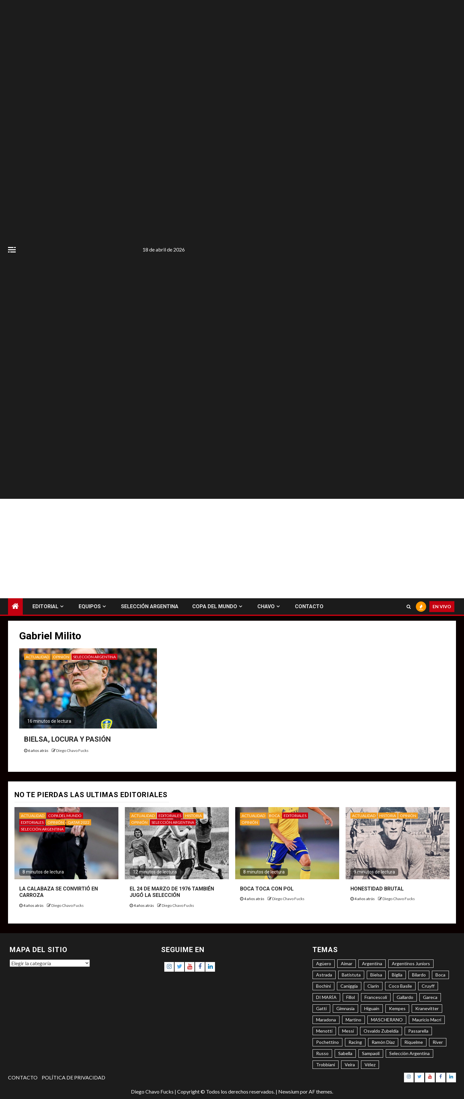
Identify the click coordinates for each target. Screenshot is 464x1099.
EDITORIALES (32, 822)
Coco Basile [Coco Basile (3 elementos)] (400, 986)
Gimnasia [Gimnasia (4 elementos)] (345, 1008)
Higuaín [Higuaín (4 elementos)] (371, 1008)
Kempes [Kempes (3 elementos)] (397, 1008)
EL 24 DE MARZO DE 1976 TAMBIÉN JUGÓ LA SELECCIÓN (172, 892)
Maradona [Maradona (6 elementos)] (326, 1019)
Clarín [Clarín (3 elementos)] (373, 986)
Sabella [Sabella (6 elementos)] (345, 1053)
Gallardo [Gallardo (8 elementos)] (405, 997)
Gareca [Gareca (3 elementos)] (430, 997)
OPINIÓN (61, 656)
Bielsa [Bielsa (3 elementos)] (376, 974)
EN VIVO (442, 606)
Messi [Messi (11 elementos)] (348, 1031)
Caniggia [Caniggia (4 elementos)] (349, 986)
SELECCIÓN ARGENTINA (149, 606)
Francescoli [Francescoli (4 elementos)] (376, 997)
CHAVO (266, 606)
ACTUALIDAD (37, 656)
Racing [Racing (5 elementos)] (355, 1042)
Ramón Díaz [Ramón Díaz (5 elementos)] (383, 1042)
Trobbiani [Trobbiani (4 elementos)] (325, 1064)
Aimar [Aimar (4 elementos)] (346, 963)
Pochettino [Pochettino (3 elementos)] (327, 1042)
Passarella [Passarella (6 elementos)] (418, 1031)
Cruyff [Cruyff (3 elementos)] (428, 986)
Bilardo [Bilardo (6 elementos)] (419, 974)
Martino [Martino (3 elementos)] (353, 1019)
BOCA (274, 815)
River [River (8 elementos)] (438, 1042)
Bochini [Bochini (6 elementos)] (323, 986)
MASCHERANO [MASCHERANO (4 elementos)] (387, 1019)
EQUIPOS (90, 606)
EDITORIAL (45, 606)
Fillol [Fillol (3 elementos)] (350, 997)
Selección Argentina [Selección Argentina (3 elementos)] (409, 1053)
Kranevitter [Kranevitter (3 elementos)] (427, 1008)
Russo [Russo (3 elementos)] (322, 1053)
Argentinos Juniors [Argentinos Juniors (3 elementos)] (411, 963)
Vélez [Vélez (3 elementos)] (370, 1064)
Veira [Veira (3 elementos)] (350, 1064)
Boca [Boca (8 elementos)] (440, 974)
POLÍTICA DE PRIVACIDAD (73, 1077)
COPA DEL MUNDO (214, 606)
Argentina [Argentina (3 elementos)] (372, 963)
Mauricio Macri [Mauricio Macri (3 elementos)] (426, 1019)
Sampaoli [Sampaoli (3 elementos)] (371, 1053)
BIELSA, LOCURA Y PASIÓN (67, 739)
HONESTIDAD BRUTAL (377, 889)
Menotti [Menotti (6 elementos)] (324, 1031)
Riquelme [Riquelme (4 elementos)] (413, 1042)
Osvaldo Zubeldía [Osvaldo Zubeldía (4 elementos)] (381, 1031)
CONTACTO (309, 606)
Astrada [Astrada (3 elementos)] (324, 974)
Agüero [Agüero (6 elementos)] (323, 963)
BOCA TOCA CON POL (267, 889)
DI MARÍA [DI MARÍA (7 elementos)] (326, 997)
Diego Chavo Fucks (72, 750)
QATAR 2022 (79, 822)
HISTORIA (193, 815)
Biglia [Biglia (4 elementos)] (397, 974)
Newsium (288, 1091)
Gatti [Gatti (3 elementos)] (321, 1008)
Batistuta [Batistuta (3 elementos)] (351, 974)
